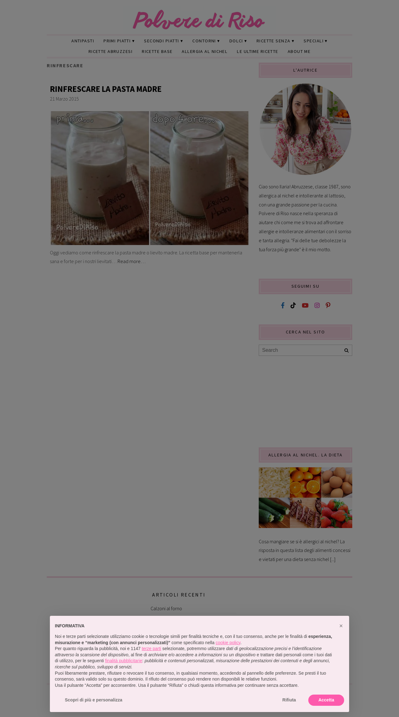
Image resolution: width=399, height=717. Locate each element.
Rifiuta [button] (289, 699)
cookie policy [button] (228, 642)
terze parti (151, 648)
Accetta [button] (326, 699)
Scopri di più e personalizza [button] (93, 699)
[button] (341, 626)
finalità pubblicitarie (123, 660)
